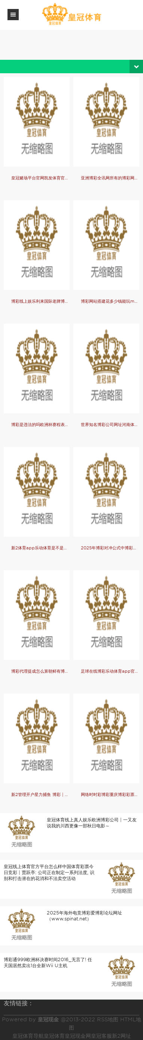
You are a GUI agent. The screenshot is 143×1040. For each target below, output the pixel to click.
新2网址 (121, 1036)
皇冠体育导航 (28, 1036)
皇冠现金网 (78, 1036)
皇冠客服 (101, 1036)
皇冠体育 (54, 1036)
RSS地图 (107, 1019)
